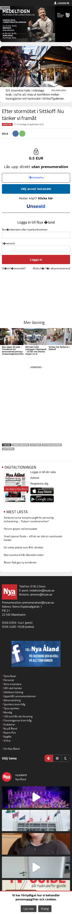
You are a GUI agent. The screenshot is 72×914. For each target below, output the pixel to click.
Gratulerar (9, 724)
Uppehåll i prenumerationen (19, 696)
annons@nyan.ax (41, 594)
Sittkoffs (8, 449)
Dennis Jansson (20, 445)
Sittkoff (35, 445)
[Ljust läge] (57, 758)
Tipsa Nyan (9, 676)
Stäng (45, 908)
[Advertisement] (36, 406)
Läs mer (28, 908)
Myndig (7, 712)
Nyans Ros (9, 732)
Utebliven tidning (13, 692)
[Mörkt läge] (65, 758)
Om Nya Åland (11, 749)
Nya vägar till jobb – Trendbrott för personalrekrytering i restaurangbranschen (12, 350)
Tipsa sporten (11, 708)
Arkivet (34, 477)
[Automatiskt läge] (49, 758)
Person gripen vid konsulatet (20, 529)
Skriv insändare (12, 684)
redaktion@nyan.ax (42, 590)
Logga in (63, 3)
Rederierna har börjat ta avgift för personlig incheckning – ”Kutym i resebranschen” (29, 519)
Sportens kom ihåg (14, 704)
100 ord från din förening (17, 716)
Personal (8, 680)
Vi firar (7, 741)
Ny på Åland (10, 728)
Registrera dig (39, 483)
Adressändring (12, 700)
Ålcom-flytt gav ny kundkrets (20, 562)
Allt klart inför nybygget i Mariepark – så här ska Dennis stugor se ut (35, 350)
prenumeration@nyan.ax (38, 602)
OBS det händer (12, 688)
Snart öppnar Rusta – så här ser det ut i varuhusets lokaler (33, 538)
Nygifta (7, 736)
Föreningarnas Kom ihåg (17, 720)
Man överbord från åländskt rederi (24, 555)
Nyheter (7, 124)
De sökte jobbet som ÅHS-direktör (24, 547)
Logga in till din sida (43, 472)
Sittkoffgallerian (51, 445)
